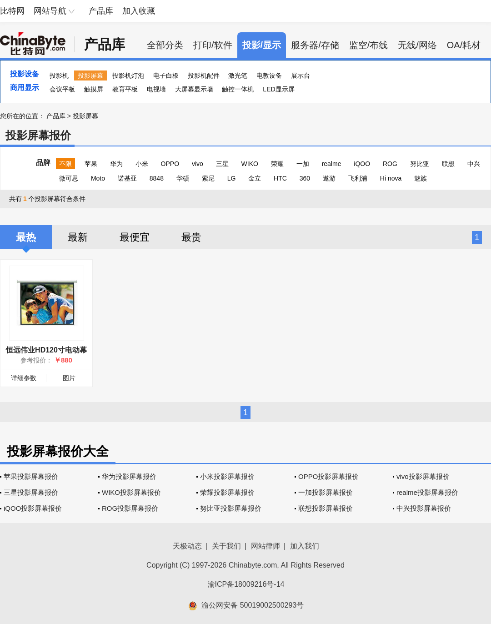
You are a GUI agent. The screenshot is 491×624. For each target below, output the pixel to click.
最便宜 (135, 237)
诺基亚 (127, 178)
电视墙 (156, 89)
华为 (116, 163)
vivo (197, 163)
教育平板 (125, 89)
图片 (69, 378)
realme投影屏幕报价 (427, 492)
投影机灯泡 (128, 75)
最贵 (191, 237)
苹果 (91, 163)
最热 (26, 237)
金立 (254, 178)
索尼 (208, 178)
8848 (157, 178)
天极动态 (187, 546)
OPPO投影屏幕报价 (328, 476)
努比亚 (419, 163)
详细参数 (23, 378)
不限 (65, 163)
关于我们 (226, 546)
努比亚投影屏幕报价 (230, 508)
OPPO (170, 163)
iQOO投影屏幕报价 (33, 508)
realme (331, 163)
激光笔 (237, 75)
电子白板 (166, 75)
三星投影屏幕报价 (31, 492)
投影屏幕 (90, 75)
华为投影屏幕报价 (129, 476)
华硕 (182, 178)
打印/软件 (212, 45)
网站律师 (265, 546)
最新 (78, 237)
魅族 (420, 178)
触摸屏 (93, 89)
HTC (280, 178)
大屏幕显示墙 (194, 89)
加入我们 (304, 546)
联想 (448, 163)
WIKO (249, 163)
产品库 (101, 10)
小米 (141, 163)
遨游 (329, 178)
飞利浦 (357, 178)
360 (305, 178)
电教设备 (269, 75)
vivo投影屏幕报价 (423, 476)
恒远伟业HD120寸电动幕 (46, 350)
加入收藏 (138, 10)
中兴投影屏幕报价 (423, 508)
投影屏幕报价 (38, 135)
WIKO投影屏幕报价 (131, 492)
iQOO (362, 163)
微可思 (68, 178)
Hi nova (390, 178)
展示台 (300, 75)
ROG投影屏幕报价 (130, 508)
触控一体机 (238, 89)
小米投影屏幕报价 (227, 476)
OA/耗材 (464, 45)
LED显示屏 (278, 89)
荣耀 (277, 163)
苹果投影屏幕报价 (31, 476)
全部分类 (165, 45)
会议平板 (62, 89)
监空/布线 (368, 45)
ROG (390, 163)
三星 (222, 163)
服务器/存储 (315, 45)
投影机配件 (204, 75)
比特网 (12, 10)
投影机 (59, 75)
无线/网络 (417, 45)
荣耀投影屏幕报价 (227, 492)
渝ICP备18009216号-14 (246, 584)
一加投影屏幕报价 (325, 492)
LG (231, 178)
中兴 (473, 163)
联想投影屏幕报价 (325, 508)
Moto (98, 178)
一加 (302, 163)
